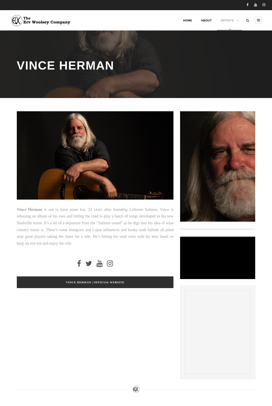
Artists (227, 20)
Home (187, 20)
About (206, 20)
